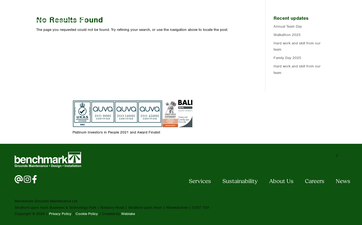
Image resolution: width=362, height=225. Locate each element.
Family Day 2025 (287, 58)
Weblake (128, 213)
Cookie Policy (86, 213)
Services (208, 14)
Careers (276, 14)
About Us (243, 14)
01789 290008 (322, 155)
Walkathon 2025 (287, 34)
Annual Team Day (288, 26)
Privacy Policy (60, 213)
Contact (307, 14)
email (343, 155)
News (336, 14)
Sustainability (240, 181)
